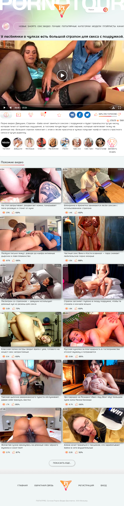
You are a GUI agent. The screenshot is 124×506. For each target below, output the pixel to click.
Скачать (113, 107)
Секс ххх (76, 144)
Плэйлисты (109, 26)
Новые (22, 26)
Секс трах (88, 144)
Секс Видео (44, 26)
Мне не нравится (119, 115)
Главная (6, 26)
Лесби (65, 144)
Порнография (100, 144)
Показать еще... (62, 463)
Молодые (29, 144)
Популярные (69, 26)
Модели (96, 26)
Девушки (17, 144)
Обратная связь (43, 485)
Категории (84, 26)
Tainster (6, 144)
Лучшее (56, 26)
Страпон (41, 144)
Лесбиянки (53, 144)
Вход (104, 485)
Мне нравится (96, 115)
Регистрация (86, 485)
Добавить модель (112, 145)
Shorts (32, 26)
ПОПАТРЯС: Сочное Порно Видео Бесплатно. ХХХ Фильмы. (62, 501)
